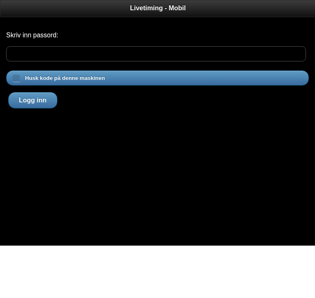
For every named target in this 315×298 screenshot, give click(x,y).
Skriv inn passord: (32, 35)
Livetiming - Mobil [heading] (158, 8)
